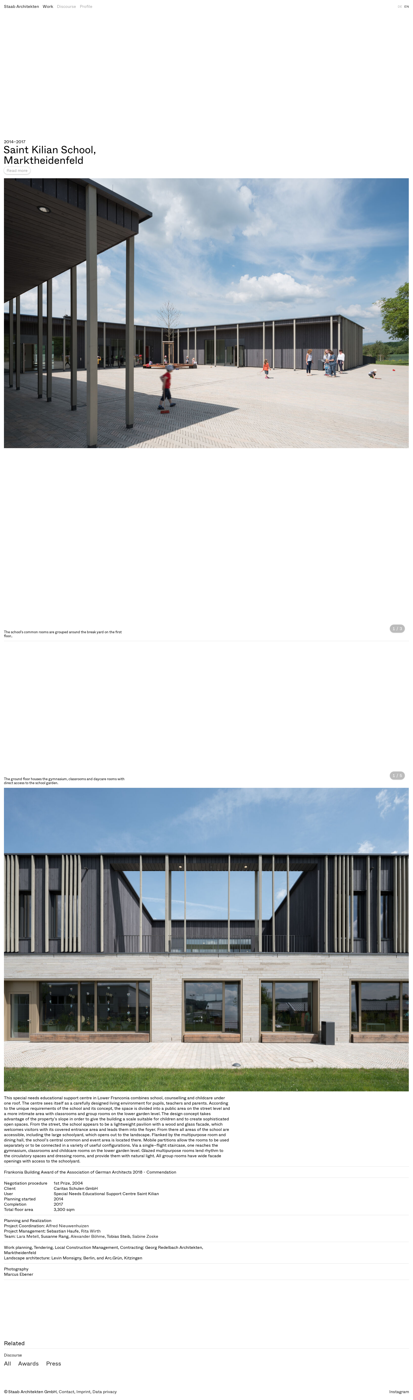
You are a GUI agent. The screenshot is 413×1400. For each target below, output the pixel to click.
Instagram (399, 1392)
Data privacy (104, 1392)
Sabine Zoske (145, 1236)
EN (406, 6)
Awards (28, 1363)
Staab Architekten (21, 6)
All (7, 1363)
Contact (66, 1392)
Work (48, 6)
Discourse (66, 6)
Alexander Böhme (88, 1236)
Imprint (83, 1392)
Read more (17, 170)
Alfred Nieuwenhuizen (67, 1226)
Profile (86, 6)
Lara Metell (28, 1236)
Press (53, 1363)
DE (400, 6)
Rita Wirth (91, 1231)
